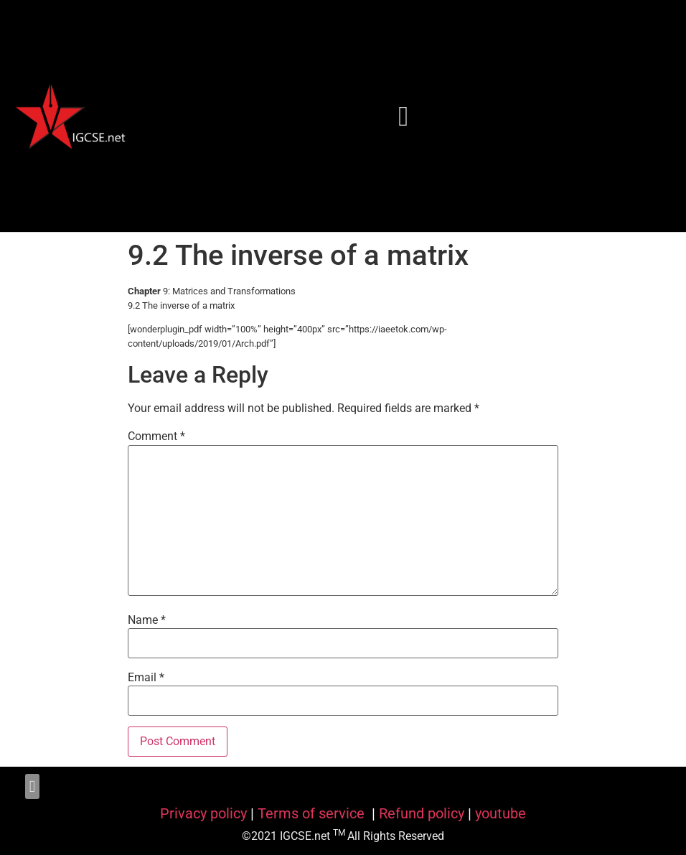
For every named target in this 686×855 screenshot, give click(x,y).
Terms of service (313, 813)
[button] (404, 116)
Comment (156, 436)
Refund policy (421, 813)
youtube (500, 813)
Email (146, 677)
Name (147, 620)
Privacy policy (203, 813)
